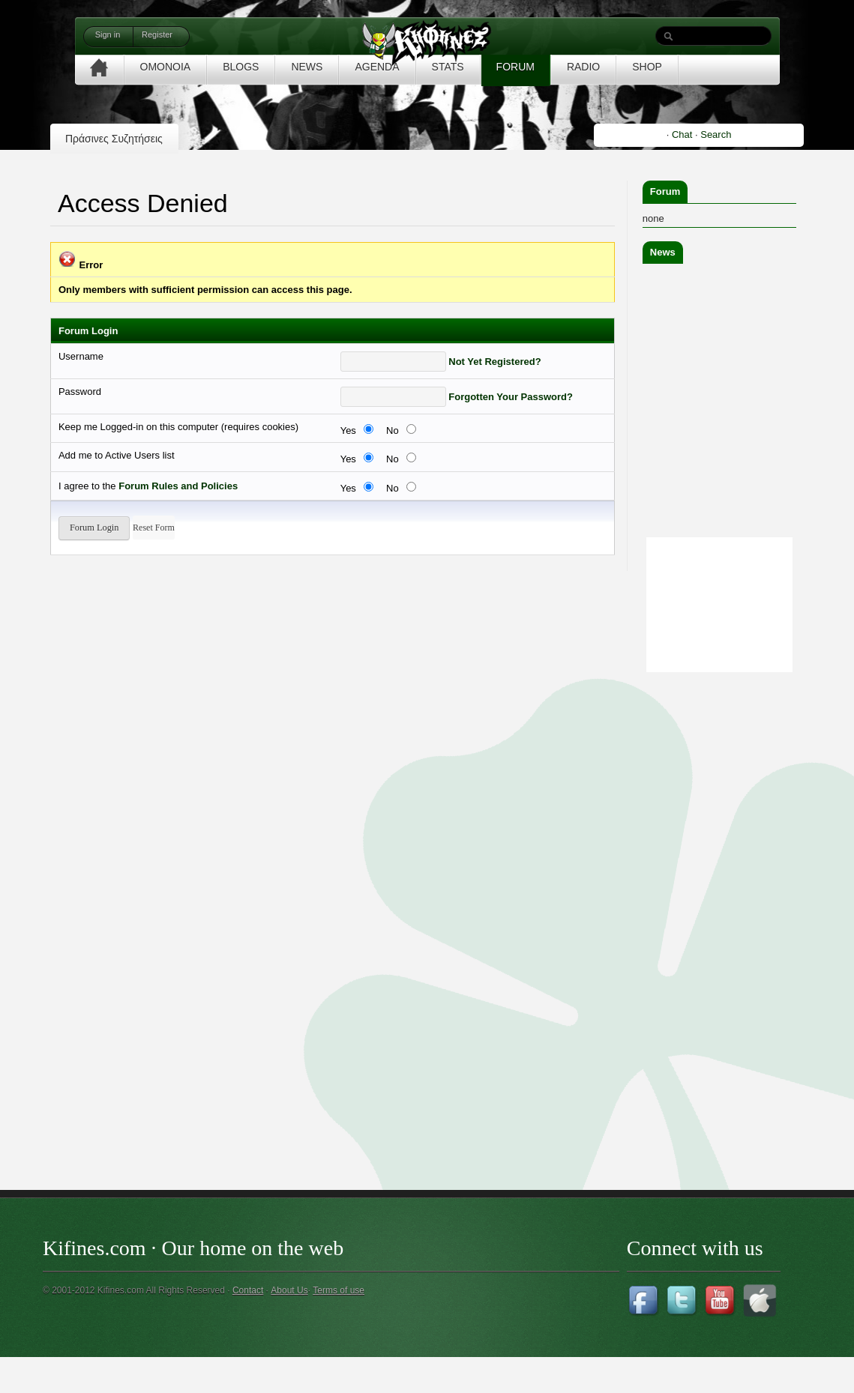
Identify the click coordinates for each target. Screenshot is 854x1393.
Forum (665, 191)
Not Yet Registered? (494, 361)
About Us (289, 1290)
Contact (247, 1290)
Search (715, 134)
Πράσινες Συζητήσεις (114, 139)
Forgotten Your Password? (510, 396)
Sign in (108, 34)
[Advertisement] (746, 900)
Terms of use (338, 1290)
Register (157, 34)
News (663, 252)
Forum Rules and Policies (178, 486)
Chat (682, 134)
